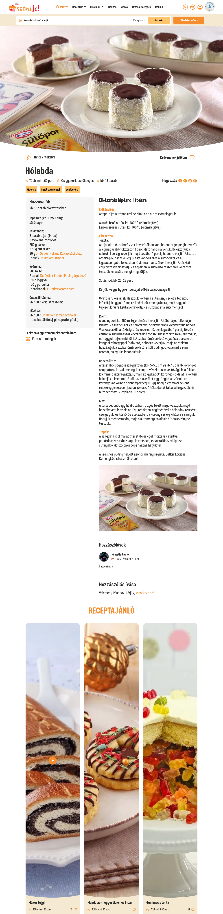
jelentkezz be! (145, 593)
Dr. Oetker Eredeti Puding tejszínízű (63, 275)
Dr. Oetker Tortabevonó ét (59, 315)
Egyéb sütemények (50, 189)
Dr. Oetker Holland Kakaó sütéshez (59, 253)
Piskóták (31, 189)
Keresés (159, 20)
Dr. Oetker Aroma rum (59, 289)
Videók (124, 7)
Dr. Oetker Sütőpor (52, 258)
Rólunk (159, 7)
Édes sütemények (41, 339)
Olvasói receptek (141, 7)
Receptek (138, 20)
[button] (79, 7)
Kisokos (112, 7)
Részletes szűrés (189, 20)
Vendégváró (72, 189)
